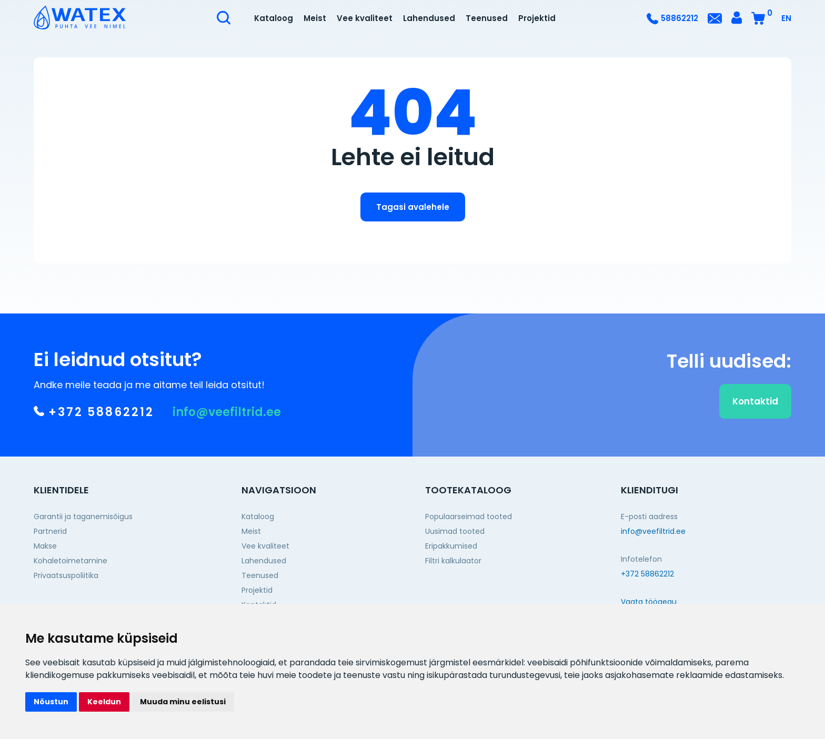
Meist (315, 18)
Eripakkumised (451, 546)
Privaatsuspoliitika (66, 575)
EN (786, 18)
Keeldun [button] (104, 701)
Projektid (537, 18)
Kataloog (273, 18)
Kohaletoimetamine (70, 560)
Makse (45, 546)
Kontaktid (755, 406)
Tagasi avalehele (412, 206)
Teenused (487, 18)
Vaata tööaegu (649, 601)
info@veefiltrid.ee (227, 417)
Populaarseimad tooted (468, 516)
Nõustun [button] (51, 701)
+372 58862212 (94, 417)
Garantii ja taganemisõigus (83, 516)
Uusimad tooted (455, 531)
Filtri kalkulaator (453, 560)
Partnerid (50, 531)
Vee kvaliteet (365, 18)
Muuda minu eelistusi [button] (183, 701)
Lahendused (429, 18)
